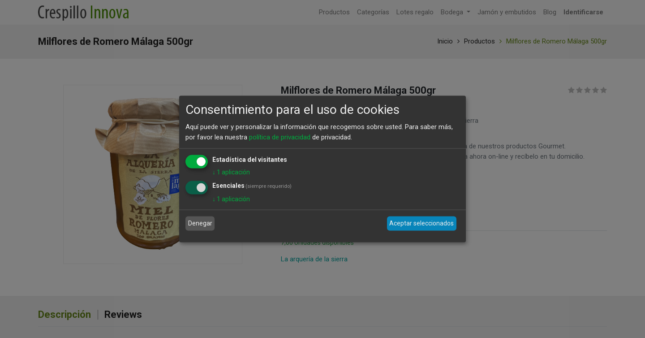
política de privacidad (279, 137)
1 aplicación (231, 172)
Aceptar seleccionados (421, 223)
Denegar (200, 223)
